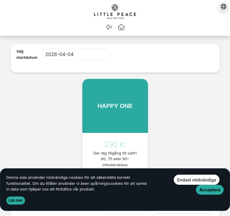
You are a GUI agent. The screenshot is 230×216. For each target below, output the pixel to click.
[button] (121, 27)
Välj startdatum (26, 54)
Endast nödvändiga (196, 179)
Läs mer (16, 200)
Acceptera (209, 189)
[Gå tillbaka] (108, 27)
